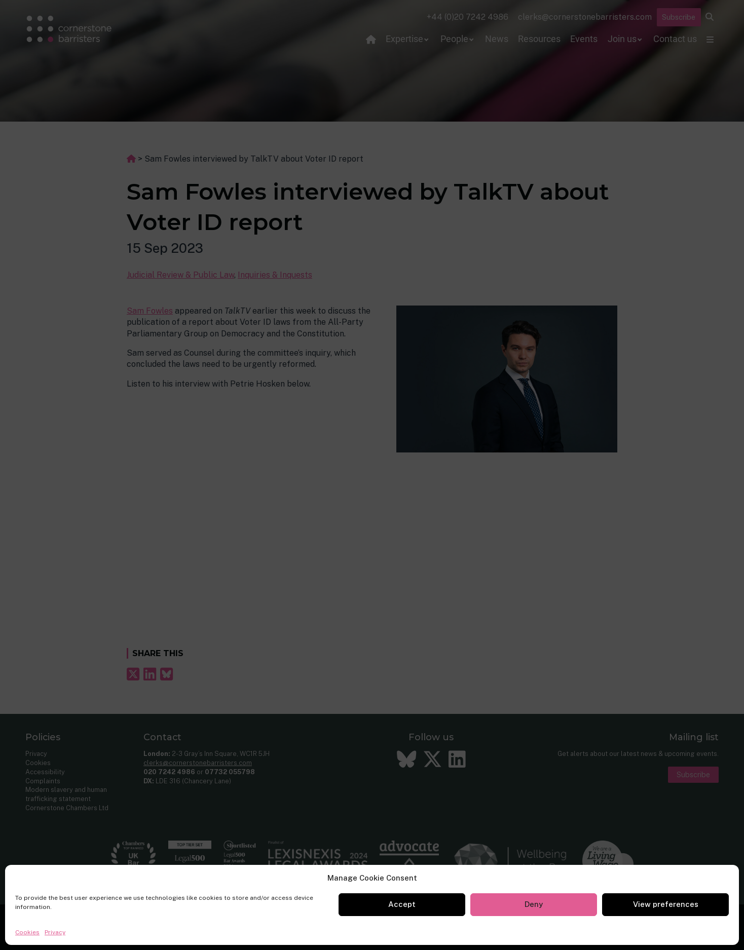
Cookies (27, 932)
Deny (534, 904)
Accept (402, 904)
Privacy (55, 932)
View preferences (665, 904)
